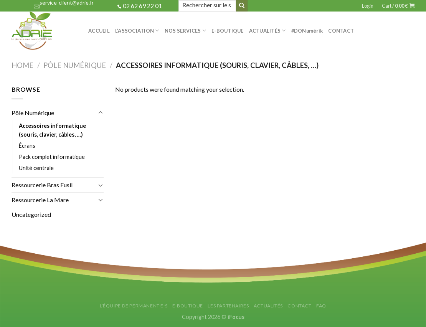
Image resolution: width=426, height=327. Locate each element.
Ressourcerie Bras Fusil (42, 184)
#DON (307, 31)
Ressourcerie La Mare (40, 199)
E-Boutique (187, 306)
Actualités (267, 30)
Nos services (185, 30)
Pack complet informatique (52, 157)
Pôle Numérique (74, 65)
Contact (341, 31)
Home (22, 65)
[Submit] (242, 6)
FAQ (321, 306)
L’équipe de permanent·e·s (133, 306)
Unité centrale (36, 168)
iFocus (236, 317)
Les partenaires (228, 306)
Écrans (27, 145)
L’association (137, 30)
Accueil (99, 31)
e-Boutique (227, 31)
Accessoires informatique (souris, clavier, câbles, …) (52, 130)
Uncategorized (31, 214)
